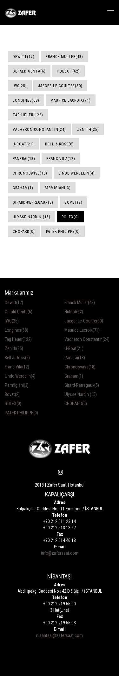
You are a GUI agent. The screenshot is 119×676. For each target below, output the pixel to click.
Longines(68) (26, 100)
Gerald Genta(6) (29, 71)
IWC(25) (20, 86)
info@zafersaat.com (59, 553)
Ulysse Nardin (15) (31, 217)
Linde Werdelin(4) (76, 173)
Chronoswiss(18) (30, 173)
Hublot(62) (68, 71)
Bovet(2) (73, 202)
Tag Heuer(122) (28, 115)
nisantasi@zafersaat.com (59, 635)
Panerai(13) (24, 158)
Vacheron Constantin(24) (39, 129)
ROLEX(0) (70, 217)
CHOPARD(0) (24, 231)
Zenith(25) (88, 129)
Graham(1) (23, 188)
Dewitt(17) (24, 56)
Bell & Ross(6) (59, 144)
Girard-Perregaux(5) (33, 202)
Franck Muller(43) (64, 56)
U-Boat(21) (23, 144)
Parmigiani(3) (57, 188)
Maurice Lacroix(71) (70, 100)
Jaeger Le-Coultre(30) (60, 86)
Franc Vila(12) (60, 158)
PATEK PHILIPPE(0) (63, 231)
